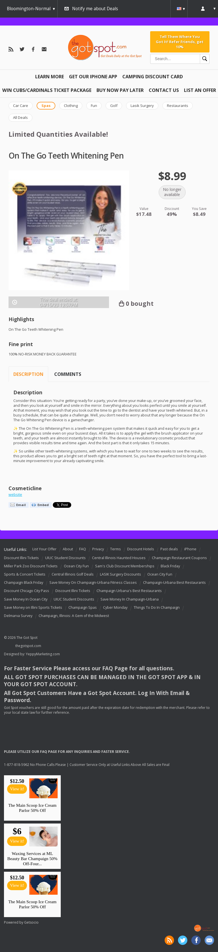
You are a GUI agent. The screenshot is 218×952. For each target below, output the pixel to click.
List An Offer (200, 90)
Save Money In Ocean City (25, 599)
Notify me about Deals (95, 9)
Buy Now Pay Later (120, 90)
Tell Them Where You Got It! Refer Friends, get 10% (180, 42)
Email (21, 505)
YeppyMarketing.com (43, 654)
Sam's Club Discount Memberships (124, 566)
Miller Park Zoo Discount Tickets (31, 566)
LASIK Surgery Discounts (120, 574)
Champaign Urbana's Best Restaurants (129, 591)
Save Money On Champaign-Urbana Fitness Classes (93, 582)
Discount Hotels (140, 549)
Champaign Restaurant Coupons (179, 557)
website (15, 494)
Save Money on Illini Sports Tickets (33, 607)
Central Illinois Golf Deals (73, 574)
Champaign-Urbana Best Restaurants (174, 582)
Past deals (169, 549)
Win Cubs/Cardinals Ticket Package (46, 90)
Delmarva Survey (18, 615)
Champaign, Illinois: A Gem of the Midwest (74, 615)
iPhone (190, 549)
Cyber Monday (115, 607)
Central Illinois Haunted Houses (119, 557)
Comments (67, 374)
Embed (43, 505)
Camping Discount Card (152, 76)
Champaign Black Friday (23, 582)
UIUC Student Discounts (65, 557)
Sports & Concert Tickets (24, 574)
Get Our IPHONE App (93, 76)
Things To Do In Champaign (157, 607)
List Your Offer (44, 549)
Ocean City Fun (76, 566)
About (68, 549)
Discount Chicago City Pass (26, 591)
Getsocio (31, 922)
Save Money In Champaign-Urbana (129, 599)
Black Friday (170, 566)
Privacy (98, 549)
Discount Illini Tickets (21, 557)
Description (28, 374)
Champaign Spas (82, 607)
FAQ (82, 549)
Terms (115, 549)
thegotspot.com (28, 645)
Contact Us (164, 90)
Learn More (49, 76)
